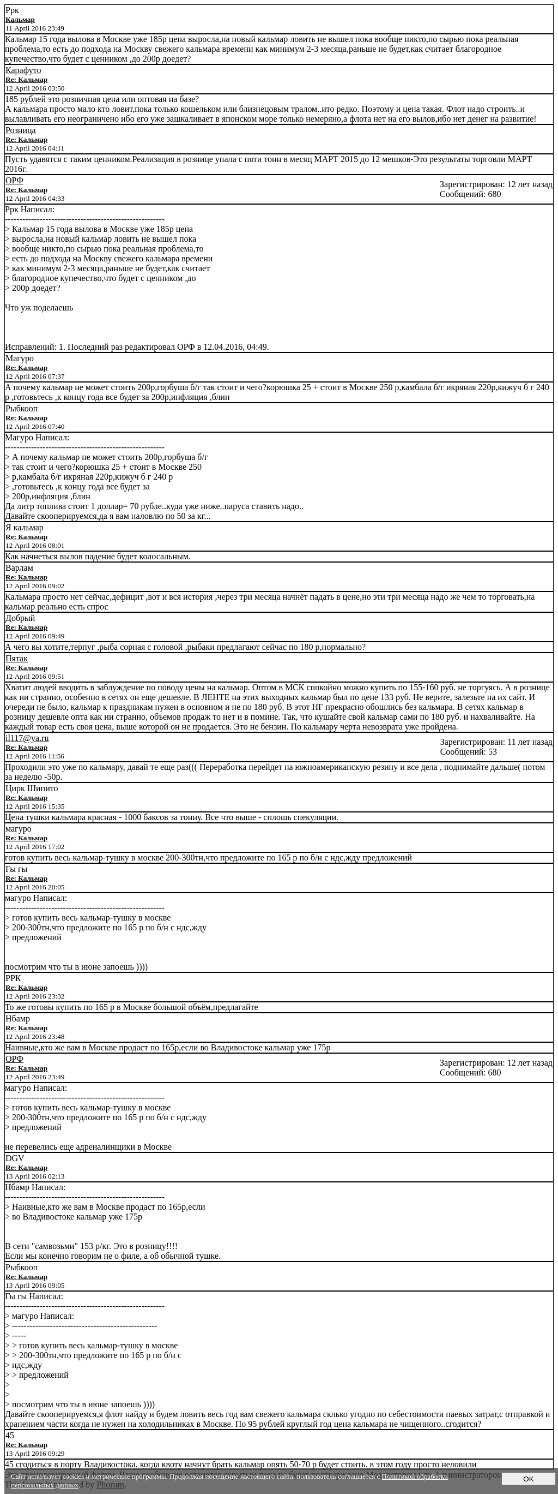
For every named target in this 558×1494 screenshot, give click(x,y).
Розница (20, 130)
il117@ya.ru (26, 738)
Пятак (16, 658)
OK (528, 1479)
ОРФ (14, 180)
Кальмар (20, 19)
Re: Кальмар (26, 79)
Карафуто (23, 70)
